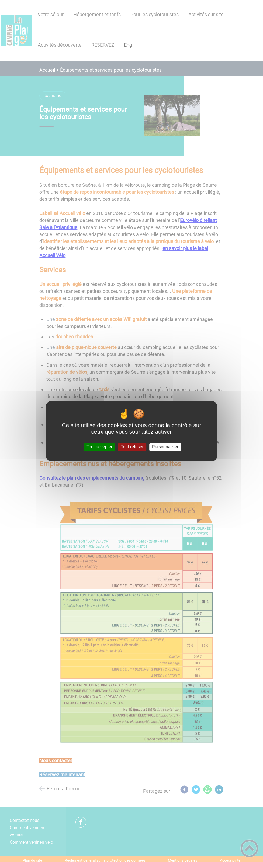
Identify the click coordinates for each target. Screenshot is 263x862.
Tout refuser (132, 447)
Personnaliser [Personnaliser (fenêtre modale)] (165, 447)
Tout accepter (99, 447)
